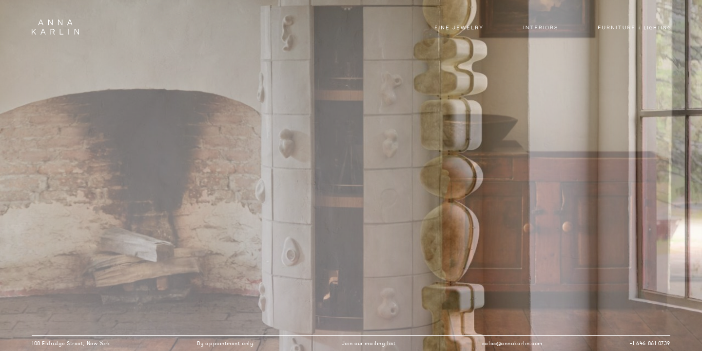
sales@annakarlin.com (512, 343)
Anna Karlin (55, 27)
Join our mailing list (369, 343)
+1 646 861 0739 (649, 343)
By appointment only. (226, 343)
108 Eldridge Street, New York (71, 343)
